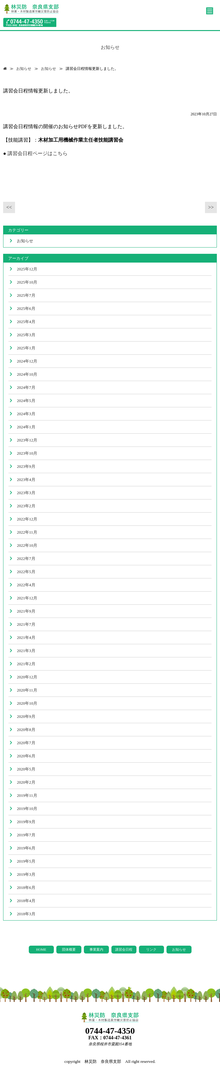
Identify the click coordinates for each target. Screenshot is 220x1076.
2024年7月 (26, 387)
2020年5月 (26, 769)
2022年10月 (27, 545)
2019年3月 (26, 874)
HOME (41, 949)
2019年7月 (26, 835)
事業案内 (96, 949)
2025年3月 (26, 334)
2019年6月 (26, 848)
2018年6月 (26, 887)
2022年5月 (26, 571)
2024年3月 (26, 413)
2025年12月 (27, 269)
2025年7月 (26, 295)
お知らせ (23, 68)
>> (211, 207)
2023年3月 (26, 492)
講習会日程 (123, 949)
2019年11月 (27, 795)
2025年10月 (27, 282)
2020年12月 (27, 677)
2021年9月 (26, 611)
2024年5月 (26, 400)
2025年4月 (26, 321)
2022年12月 (27, 519)
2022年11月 (27, 532)
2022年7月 (26, 558)
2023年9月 (26, 466)
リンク (151, 949)
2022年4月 (26, 584)
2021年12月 (27, 598)
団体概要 (69, 949)
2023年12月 (27, 440)
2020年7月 (26, 742)
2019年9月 (26, 821)
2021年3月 (26, 650)
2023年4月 (26, 479)
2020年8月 (26, 729)
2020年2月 (26, 782)
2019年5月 (26, 861)
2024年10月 (27, 374)
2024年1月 (26, 427)
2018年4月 (26, 900)
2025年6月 (26, 308)
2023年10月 (27, 453)
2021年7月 (26, 624)
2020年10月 (27, 703)
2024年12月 (27, 361)
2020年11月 (27, 690)
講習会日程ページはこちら (38, 153)
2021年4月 (26, 637)
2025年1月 (26, 348)
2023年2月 (26, 506)
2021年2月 (26, 663)
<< (9, 207)
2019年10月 (27, 808)
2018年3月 (26, 913)
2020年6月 (26, 756)
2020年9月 (26, 716)
